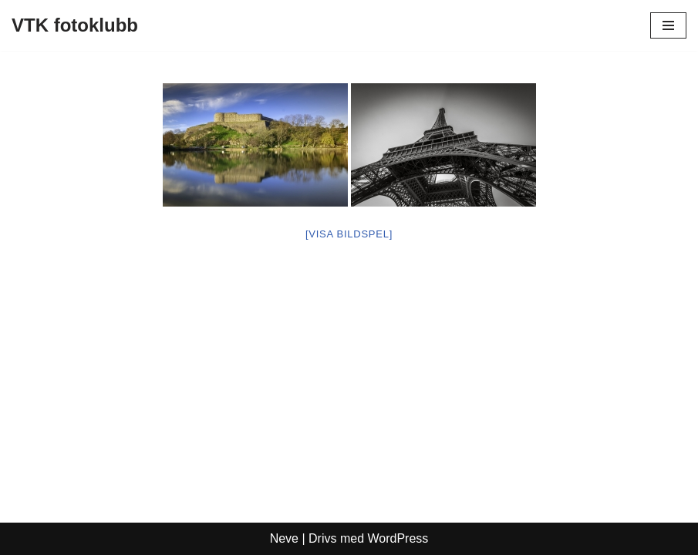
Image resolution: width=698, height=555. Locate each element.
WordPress (398, 538)
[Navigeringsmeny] (668, 25)
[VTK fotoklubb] (75, 25)
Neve (284, 538)
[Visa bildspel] (349, 234)
